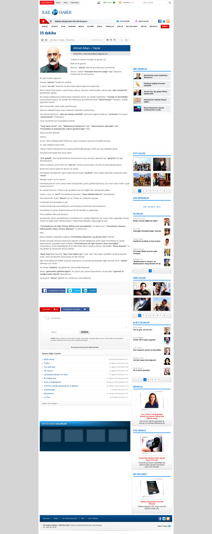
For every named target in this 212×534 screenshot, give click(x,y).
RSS (82, 518)
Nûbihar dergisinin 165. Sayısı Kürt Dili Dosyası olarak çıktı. (152, 505)
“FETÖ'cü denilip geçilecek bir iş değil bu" (61, 386)
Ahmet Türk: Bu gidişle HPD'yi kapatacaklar (155, 93)
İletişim (56, 518)
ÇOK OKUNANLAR (141, 198)
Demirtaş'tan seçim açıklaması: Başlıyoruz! (156, 76)
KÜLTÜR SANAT (140, 474)
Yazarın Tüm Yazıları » (50, 403)
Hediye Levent (148, 359)
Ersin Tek (148, 230)
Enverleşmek (49, 390)
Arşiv (65, 2)
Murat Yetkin (148, 329)
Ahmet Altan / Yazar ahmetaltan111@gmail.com (90, 54)
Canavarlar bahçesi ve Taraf (55, 374)
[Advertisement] (186, 47)
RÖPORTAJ (138, 387)
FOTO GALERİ (139, 153)
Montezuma (49, 393)
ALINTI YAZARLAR (141, 322)
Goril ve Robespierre (52, 382)
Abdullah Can (148, 261)
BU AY (159, 207)
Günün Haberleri (47, 2)
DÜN (144, 207)
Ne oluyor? (48, 371)
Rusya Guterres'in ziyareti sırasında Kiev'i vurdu (154, 109)
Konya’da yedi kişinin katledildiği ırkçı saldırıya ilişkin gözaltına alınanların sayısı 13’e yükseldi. (152, 462)
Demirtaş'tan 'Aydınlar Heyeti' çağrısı (155, 101)
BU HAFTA (151, 207)
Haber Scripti (162, 526)
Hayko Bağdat (148, 339)
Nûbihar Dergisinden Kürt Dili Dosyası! (71, 21)
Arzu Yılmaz (148, 349)
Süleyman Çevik (148, 220)
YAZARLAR (138, 214)
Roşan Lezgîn (148, 240)
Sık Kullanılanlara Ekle (69, 518)
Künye (58, 2)
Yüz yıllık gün (49, 367)
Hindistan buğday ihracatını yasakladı (154, 84)
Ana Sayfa (46, 518)
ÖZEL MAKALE (139, 430)
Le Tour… (48, 397)
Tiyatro (47, 363)
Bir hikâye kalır (50, 378)
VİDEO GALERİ (139, 278)
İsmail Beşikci (148, 369)
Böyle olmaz (49, 359)
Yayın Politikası (93, 518)
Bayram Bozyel (148, 251)
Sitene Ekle (74, 2)
